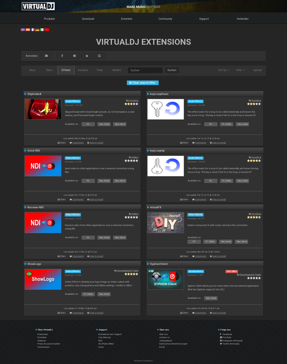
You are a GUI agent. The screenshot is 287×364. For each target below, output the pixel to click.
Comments (78, 142)
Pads (100, 70)
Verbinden (243, 18)
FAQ (100, 340)
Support (204, 18)
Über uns (163, 334)
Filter (240, 70)
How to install (96, 142)
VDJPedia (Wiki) (106, 343)
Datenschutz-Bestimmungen (173, 343)
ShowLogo (34, 264)
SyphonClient (159, 264)
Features (42, 340)
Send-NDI (33, 150)
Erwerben (126, 18)
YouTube (225, 337)
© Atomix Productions (143, 361)
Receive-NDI (35, 207)
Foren (101, 347)
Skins (49, 70)
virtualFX (155, 207)
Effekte (66, 70)
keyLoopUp (157, 150)
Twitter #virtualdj (229, 343)
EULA (162, 347)
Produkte (49, 18)
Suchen (171, 70)
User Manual (104, 337)
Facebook (226, 334)
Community (165, 18)
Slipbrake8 (34, 94)
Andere (116, 70)
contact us (164, 337)
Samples (83, 70)
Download (88, 18)
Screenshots (44, 347)
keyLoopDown (159, 94)
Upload (257, 70)
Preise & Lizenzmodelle (49, 343)
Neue (32, 70)
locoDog (133, 100)
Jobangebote (165, 340)
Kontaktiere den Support (110, 334)
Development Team (127, 270)
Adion (135, 157)
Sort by (223, 70)
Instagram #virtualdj (231, 340)
